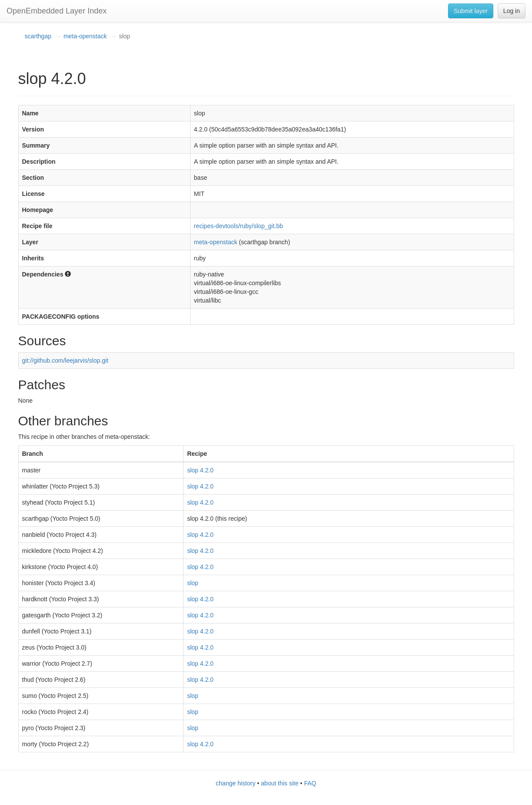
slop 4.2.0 (200, 470)
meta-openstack (85, 36)
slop (192, 582)
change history (235, 783)
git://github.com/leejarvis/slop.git (65, 360)
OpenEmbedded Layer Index (57, 11)
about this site (279, 783)
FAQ (310, 783)
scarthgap (38, 36)
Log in (511, 10)
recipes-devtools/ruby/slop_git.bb (238, 225)
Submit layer (471, 10)
